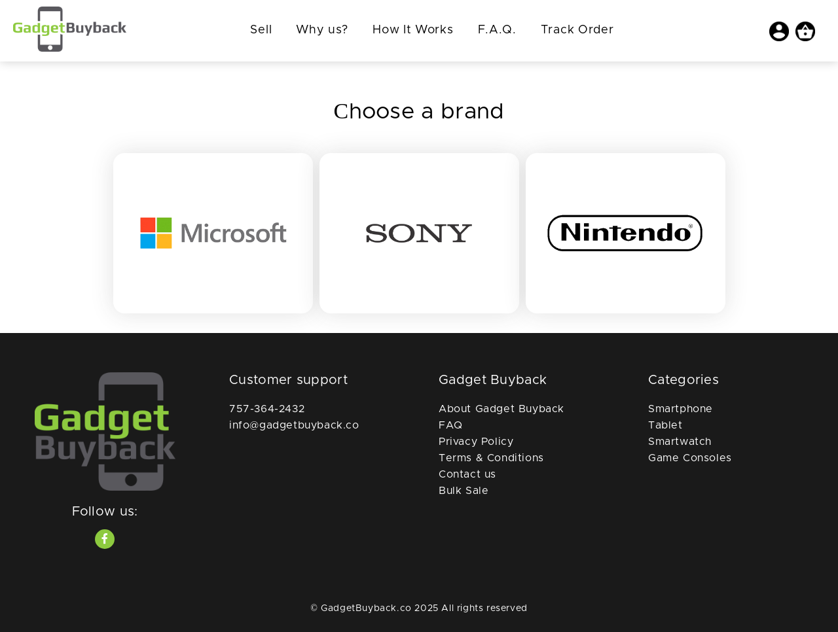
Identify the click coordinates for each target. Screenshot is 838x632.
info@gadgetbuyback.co (294, 425)
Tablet (665, 425)
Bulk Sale (463, 490)
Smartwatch (680, 441)
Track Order (577, 30)
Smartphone (680, 409)
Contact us (467, 474)
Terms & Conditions (491, 458)
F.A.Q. (497, 30)
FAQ (451, 425)
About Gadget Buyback (501, 409)
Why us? (322, 30)
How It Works (413, 30)
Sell (261, 30)
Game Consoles (690, 458)
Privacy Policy (476, 441)
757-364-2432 (266, 409)
